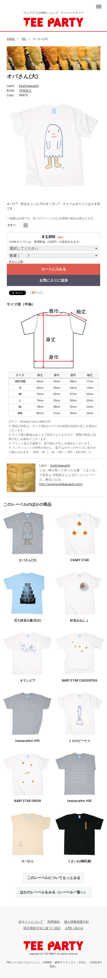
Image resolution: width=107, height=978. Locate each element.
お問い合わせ (74, 928)
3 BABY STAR (79, 560)
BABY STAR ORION (27, 801)
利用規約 (53, 921)
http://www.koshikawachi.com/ (61, 484)
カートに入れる (53, 269)
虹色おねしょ (79, 620)
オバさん (27, 861)
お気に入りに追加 (53, 280)
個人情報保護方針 (76, 921)
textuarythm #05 (79, 801)
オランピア (27, 680)
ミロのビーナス (79, 740)
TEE (23, 38)
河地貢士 (25, 90)
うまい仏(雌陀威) (79, 861)
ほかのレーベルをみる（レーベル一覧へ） (53, 892)
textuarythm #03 (27, 740)
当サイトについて (30, 921)
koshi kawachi (29, 85)
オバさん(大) (27, 560)
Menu (99, 4)
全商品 (11, 38)
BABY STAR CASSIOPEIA (79, 680)
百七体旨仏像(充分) (27, 620)
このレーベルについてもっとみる (53, 877)
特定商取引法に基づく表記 (42, 928)
